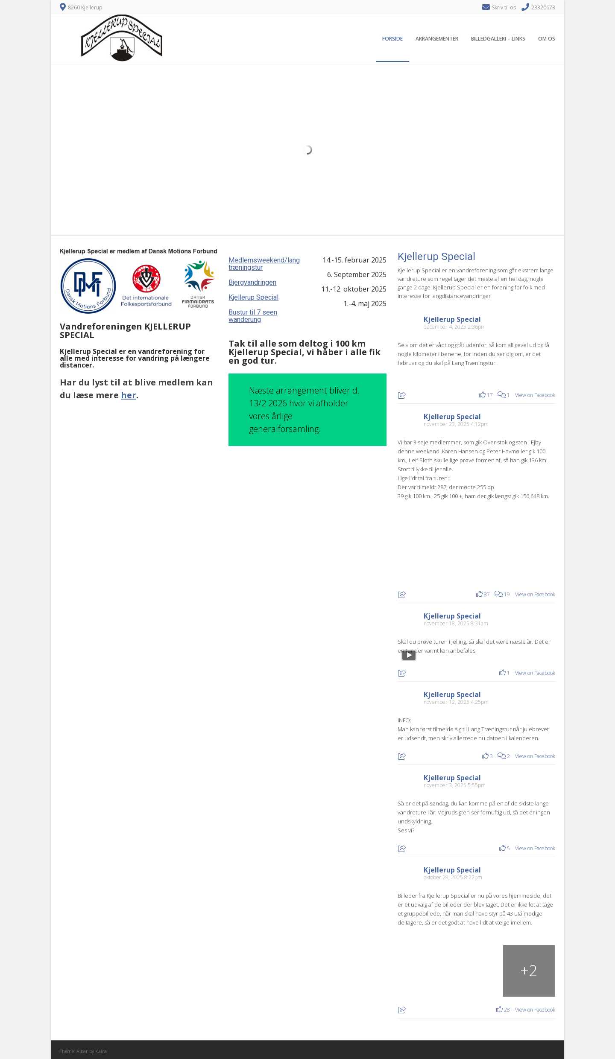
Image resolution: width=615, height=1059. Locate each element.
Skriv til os (504, 7)
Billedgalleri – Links (498, 38)
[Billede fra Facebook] (437, 543)
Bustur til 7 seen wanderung (252, 316)
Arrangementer (437, 38)
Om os (546, 38)
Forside (392, 38)
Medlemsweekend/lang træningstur (264, 263)
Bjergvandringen (252, 282)
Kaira (101, 1051)
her (128, 395)
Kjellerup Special (253, 297)
